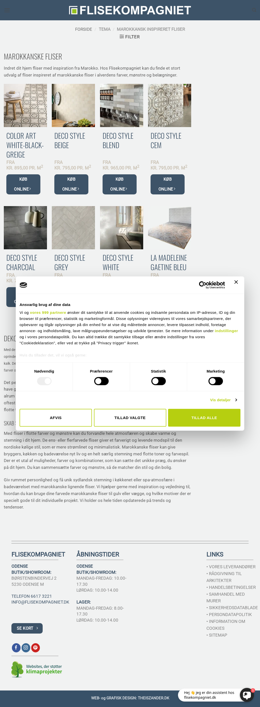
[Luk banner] (237, 285)
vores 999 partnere (48, 312)
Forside (83, 29)
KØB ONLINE (22, 184)
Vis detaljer (220, 400)
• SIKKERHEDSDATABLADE (232, 607)
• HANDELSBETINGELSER (231, 587)
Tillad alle (204, 417)
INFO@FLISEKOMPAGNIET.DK (40, 602)
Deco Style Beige (69, 140)
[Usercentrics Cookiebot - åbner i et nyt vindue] (203, 285)
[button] (7, 10)
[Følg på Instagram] (26, 647)
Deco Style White (118, 262)
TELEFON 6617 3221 (31, 596)
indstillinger (226, 331)
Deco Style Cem (166, 140)
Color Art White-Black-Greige (25, 145)
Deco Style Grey (69, 262)
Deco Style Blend (118, 140)
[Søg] (254, 10)
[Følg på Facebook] (16, 647)
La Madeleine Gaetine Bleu (169, 262)
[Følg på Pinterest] (35, 647)
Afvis (55, 417)
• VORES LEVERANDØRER (230, 566)
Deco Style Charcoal (21, 262)
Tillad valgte (129, 417)
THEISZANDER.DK (153, 698)
